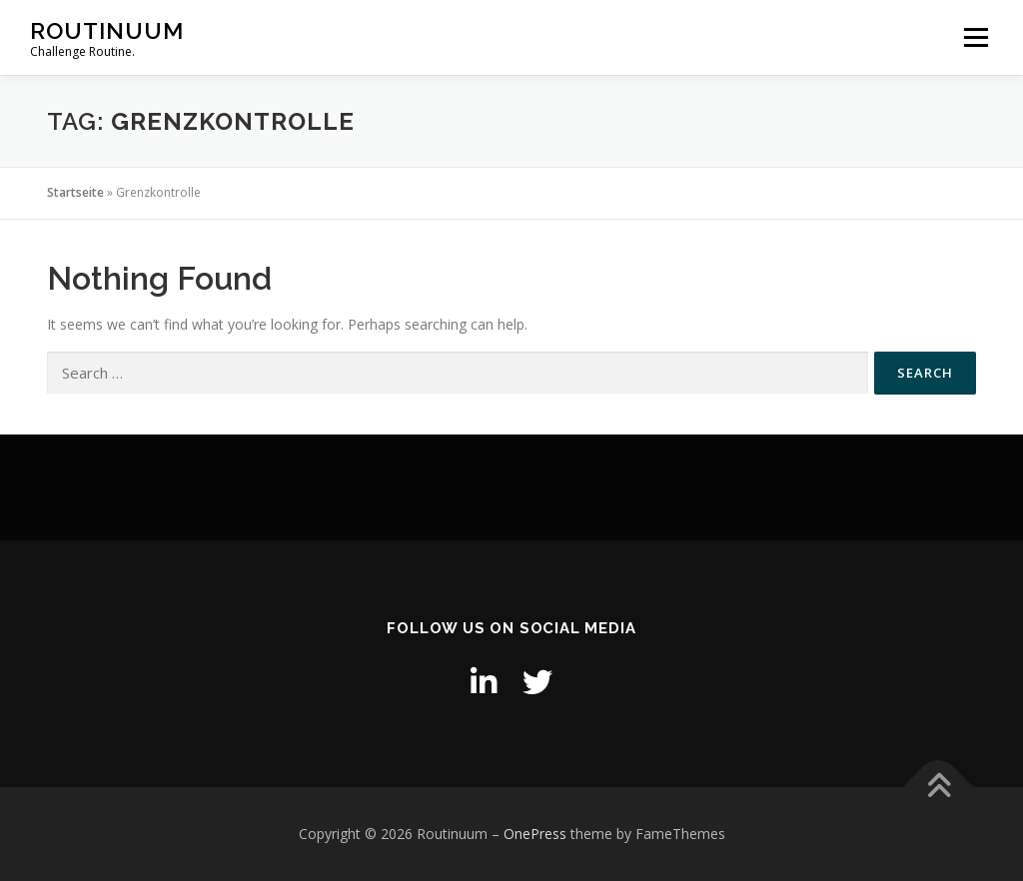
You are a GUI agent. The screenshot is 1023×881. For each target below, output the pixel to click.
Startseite (75, 192)
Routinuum (107, 30)
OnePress (535, 833)
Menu (975, 37)
